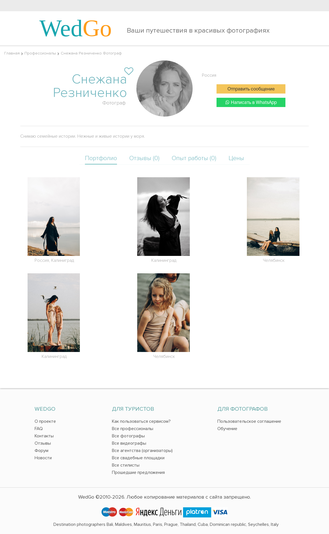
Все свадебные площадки (138, 458)
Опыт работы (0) (194, 158)
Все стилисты (125, 465)
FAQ (39, 428)
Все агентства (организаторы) (142, 450)
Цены (236, 158)
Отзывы (43, 443)
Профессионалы (40, 53)
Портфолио (101, 158)
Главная (12, 53)
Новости (43, 458)
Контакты (44, 436)
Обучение (227, 428)
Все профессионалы (132, 428)
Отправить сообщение (251, 89)
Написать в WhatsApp (251, 102)
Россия (209, 75)
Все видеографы (129, 443)
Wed (75, 28)
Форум (41, 450)
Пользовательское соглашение (249, 421)
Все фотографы (128, 436)
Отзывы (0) (144, 158)
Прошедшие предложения (138, 472)
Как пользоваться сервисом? (141, 421)
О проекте (45, 421)
